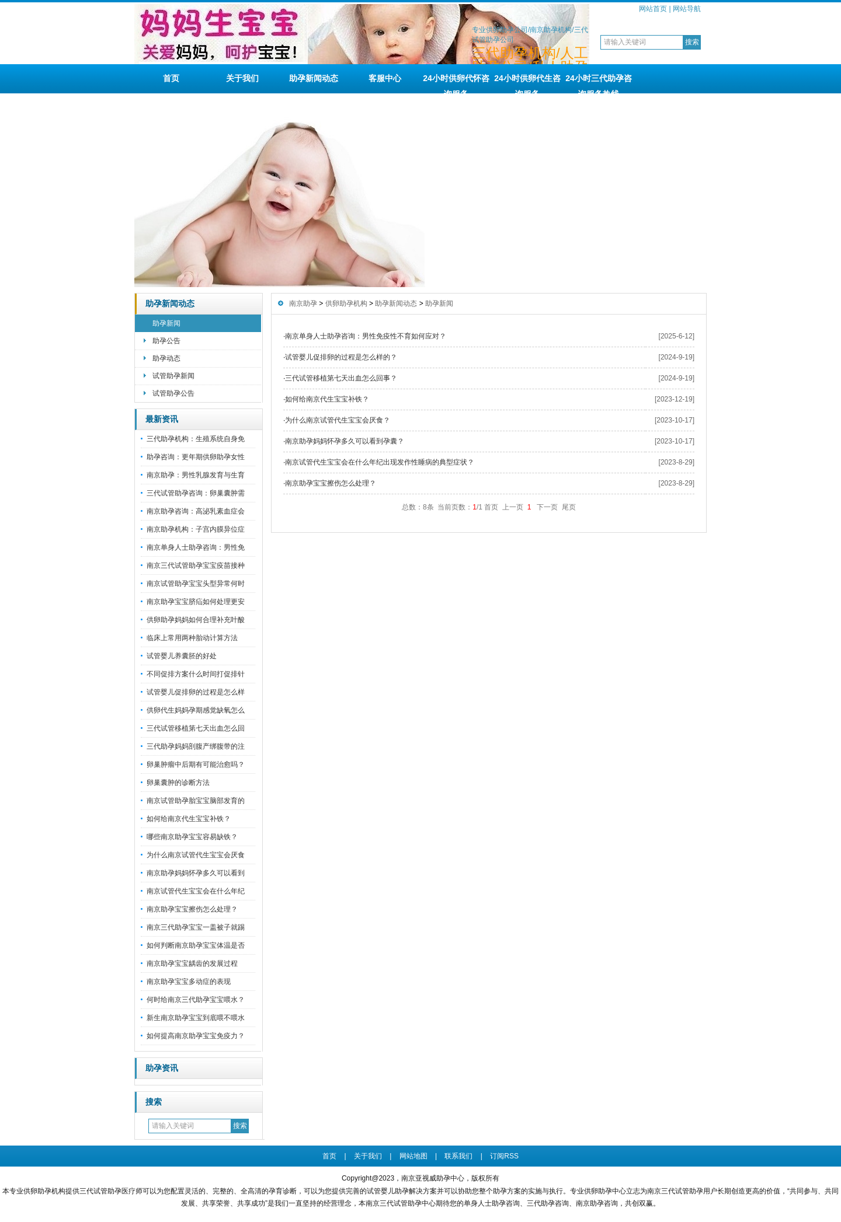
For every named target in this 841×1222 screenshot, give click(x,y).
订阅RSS (504, 1156)
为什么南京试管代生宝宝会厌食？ (337, 420)
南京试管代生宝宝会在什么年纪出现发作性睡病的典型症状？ (379, 462)
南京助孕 (303, 303)
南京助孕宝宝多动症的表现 (189, 981)
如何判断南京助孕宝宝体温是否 (196, 945)
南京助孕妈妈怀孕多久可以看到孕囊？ (344, 441)
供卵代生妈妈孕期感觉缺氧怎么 (196, 710)
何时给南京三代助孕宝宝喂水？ (196, 1000)
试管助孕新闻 (173, 376)
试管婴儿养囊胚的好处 (182, 656)
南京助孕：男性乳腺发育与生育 (196, 475)
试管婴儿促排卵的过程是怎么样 (196, 692)
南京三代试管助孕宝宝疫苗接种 (196, 565)
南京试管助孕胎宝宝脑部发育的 (196, 801)
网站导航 (687, 9)
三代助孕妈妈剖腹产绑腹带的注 (196, 746)
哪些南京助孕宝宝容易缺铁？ (192, 837)
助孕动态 (166, 358)
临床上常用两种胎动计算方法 (192, 638)
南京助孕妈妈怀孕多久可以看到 (196, 873)
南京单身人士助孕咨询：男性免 (196, 547)
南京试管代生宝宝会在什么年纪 (196, 891)
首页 (171, 78)
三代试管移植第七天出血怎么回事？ (341, 378)
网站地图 (413, 1156)
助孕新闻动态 (313, 78)
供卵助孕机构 (346, 303)
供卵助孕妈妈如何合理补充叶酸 (196, 620)
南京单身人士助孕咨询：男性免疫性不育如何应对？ (365, 336)
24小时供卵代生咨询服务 (527, 83)
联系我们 (458, 1156)
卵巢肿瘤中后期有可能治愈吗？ (196, 764)
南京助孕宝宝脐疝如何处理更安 (196, 602)
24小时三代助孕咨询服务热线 (598, 83)
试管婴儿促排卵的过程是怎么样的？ (341, 357)
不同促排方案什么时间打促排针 (196, 674)
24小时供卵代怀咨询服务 (456, 83)
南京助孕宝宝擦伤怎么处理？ (192, 909)
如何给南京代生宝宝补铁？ (189, 819)
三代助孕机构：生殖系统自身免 (196, 439)
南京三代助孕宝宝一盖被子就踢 (196, 927)
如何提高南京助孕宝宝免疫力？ (196, 1036)
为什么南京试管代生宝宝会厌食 (196, 855)
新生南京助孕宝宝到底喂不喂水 (196, 1018)
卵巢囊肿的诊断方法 (178, 782)
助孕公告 (166, 341)
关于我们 (242, 78)
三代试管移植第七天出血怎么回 (196, 728)
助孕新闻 (166, 323)
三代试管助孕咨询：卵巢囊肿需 (196, 493)
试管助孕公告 (173, 393)
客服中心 (385, 78)
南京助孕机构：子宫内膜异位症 (196, 529)
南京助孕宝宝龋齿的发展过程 (192, 963)
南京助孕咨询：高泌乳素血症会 (196, 511)
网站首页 (653, 9)
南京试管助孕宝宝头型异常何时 (196, 583)
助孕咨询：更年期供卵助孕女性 (196, 457)
